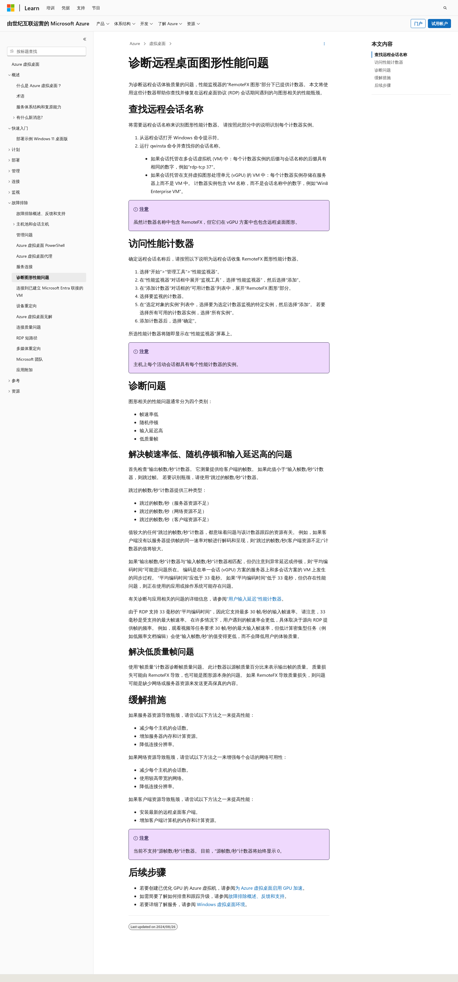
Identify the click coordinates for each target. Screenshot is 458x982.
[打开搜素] (445, 8)
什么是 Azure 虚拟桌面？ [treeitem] (39, 85)
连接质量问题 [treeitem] (28, 327)
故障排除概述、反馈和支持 (256, 896)
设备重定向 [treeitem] (26, 305)
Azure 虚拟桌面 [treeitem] (25, 64)
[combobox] (46, 51)
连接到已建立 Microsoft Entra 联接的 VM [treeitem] (49, 291)
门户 (418, 23)
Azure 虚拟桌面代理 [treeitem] (34, 256)
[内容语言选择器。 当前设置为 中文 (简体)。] (23, 972)
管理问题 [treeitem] (24, 234)
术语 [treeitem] (20, 96)
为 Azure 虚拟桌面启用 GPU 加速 (269, 888)
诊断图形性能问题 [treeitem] (32, 277)
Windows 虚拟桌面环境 (221, 904)
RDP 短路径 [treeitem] (26, 338)
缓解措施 (382, 77)
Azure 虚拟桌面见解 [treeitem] (34, 316)
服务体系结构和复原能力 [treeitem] (38, 107)
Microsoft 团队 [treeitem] (29, 359)
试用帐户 (439, 23)
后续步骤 (382, 85)
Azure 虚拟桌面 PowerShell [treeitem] (40, 245)
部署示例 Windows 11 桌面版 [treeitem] (42, 138)
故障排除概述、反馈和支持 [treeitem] (40, 213)
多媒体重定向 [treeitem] (28, 348)
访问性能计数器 (388, 62)
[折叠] (85, 39)
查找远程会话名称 (390, 54)
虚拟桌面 (157, 43)
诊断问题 (382, 70)
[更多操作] (324, 43)
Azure (135, 43)
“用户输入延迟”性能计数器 (254, 599)
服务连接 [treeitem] (24, 266)
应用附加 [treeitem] (24, 369)
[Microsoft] (11, 8)
